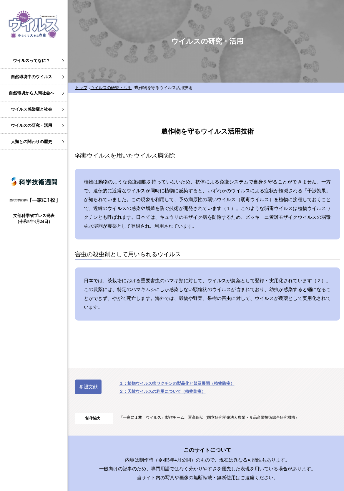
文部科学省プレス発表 (33, 219)
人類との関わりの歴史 (31, 141)
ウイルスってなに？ (31, 60)
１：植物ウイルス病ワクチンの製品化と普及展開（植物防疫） (177, 383)
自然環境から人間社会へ (31, 93)
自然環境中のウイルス (31, 77)
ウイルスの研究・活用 (31, 125)
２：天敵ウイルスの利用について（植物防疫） (162, 391)
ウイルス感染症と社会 (31, 109)
